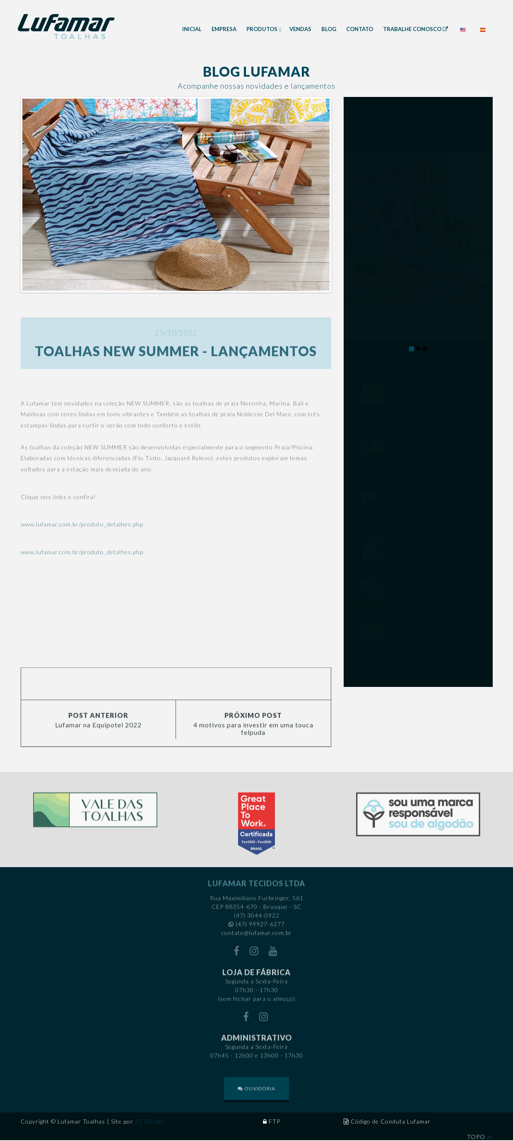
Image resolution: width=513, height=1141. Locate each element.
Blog (328, 29)
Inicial (192, 29)
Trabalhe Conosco (415, 29)
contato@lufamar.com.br (257, 939)
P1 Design (149, 1121)
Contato (359, 29)
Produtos (262, 29)
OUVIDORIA (256, 1095)
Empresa (224, 29)
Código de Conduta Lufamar (391, 1121)
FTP (274, 1121)
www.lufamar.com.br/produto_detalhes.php (82, 530)
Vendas (300, 29)
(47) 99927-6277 (260, 930)
